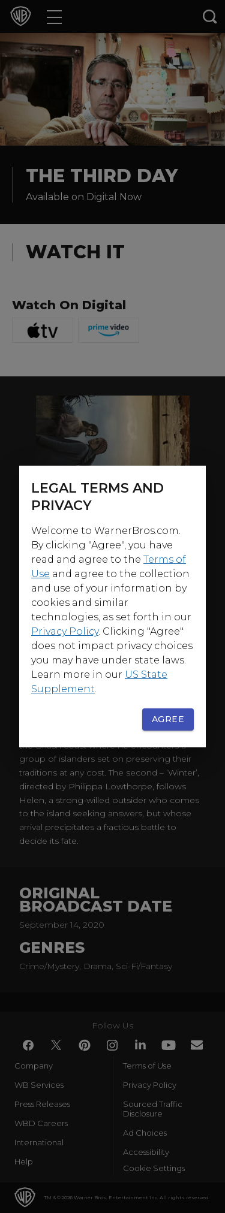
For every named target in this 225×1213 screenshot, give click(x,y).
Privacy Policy (64, 631)
